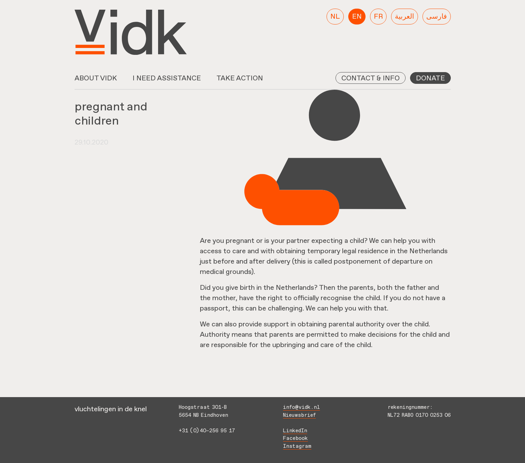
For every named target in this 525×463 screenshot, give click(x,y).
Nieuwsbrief (299, 415)
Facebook (295, 438)
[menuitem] (335, 16)
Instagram (297, 446)
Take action (239, 78)
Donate (430, 78)
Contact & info (370, 78)
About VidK (96, 78)
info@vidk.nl (301, 407)
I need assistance (167, 78)
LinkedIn (295, 431)
